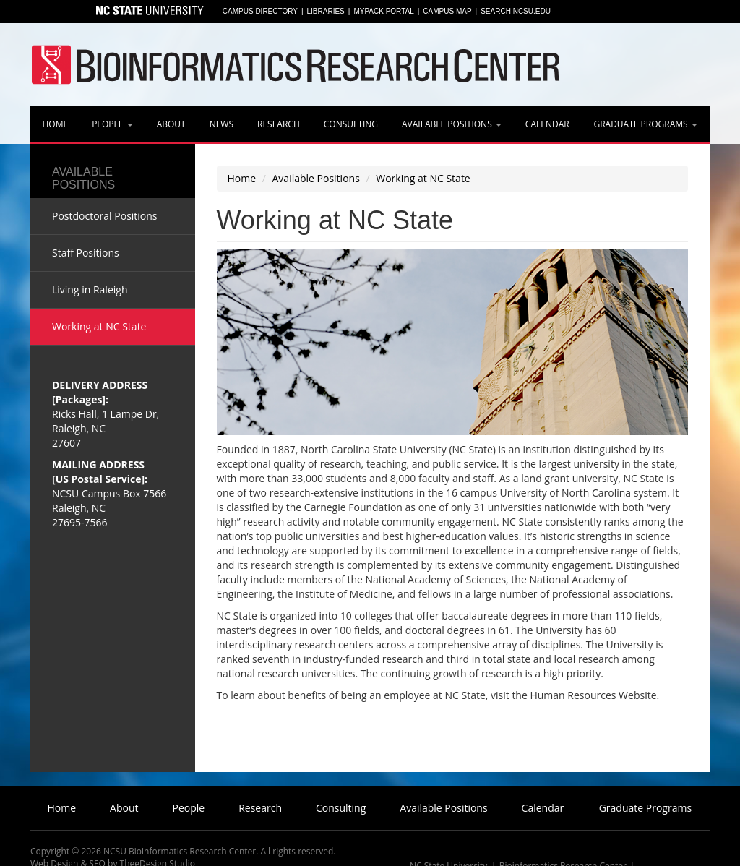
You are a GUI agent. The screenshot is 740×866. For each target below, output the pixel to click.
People (112, 124)
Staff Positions (85, 253)
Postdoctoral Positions (105, 216)
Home (55, 124)
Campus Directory (260, 11)
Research (278, 124)
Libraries (326, 11)
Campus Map (447, 11)
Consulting (351, 124)
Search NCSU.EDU (516, 11)
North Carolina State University (148, 11)
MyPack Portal (383, 11)
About (171, 124)
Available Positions (452, 124)
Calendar (547, 124)
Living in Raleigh (90, 289)
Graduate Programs (645, 124)
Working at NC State (423, 178)
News (221, 124)
